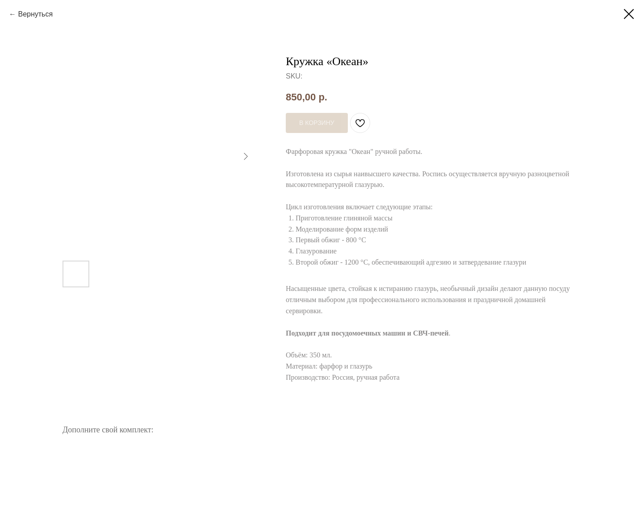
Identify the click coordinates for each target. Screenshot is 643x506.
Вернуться (35, 14)
